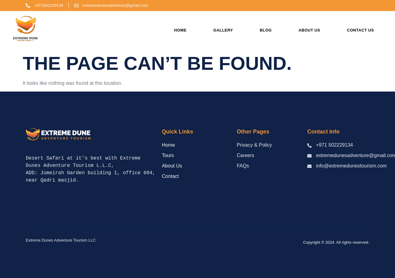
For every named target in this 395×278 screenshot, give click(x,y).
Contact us (360, 30)
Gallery (223, 30)
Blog (266, 30)
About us (309, 30)
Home (180, 30)
